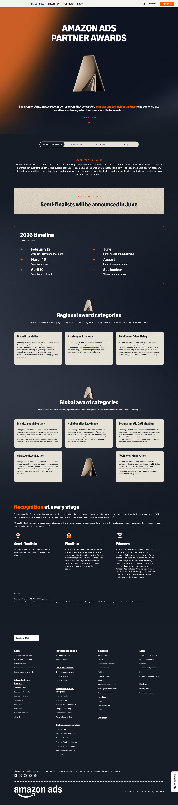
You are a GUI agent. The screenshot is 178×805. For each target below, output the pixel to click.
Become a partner (146, 693)
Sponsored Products (22, 692)
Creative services (62, 676)
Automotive (102, 655)
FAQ (141, 672)
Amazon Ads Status (101, 771)
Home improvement (106, 693)
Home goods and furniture (108, 689)
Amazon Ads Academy (148, 655)
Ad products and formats (22, 682)
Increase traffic (20, 664)
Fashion (101, 672)
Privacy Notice (49, 771)
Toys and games (104, 705)
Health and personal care (107, 684)
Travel (100, 709)
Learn (80, 3)
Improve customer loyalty (24, 672)
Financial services (104, 676)
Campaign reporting (63, 708)
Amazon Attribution (63, 696)
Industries (103, 650)
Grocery (101, 680)
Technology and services (68, 725)
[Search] (144, 4)
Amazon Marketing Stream (66, 704)
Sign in (152, 3)
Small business (36, 3)
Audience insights (63, 655)
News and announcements (149, 676)
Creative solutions (65, 667)
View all (17, 717)
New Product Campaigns (65, 750)
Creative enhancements (65, 672)
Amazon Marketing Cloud (66, 734)
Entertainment (103, 668)
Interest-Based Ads (66, 771)
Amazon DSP (61, 729)
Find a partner (144, 689)
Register (167, 3)
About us (17, 771)
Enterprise (54, 3)
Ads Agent (60, 754)
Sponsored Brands (21, 696)
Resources (143, 664)
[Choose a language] (26, 638)
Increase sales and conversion (25, 668)
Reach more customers (23, 659)
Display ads (18, 700)
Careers (117, 771)
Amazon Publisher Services (66, 742)
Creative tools (61, 680)
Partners (68, 3)
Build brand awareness (23, 655)
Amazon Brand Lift (63, 700)
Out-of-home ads (21, 713)
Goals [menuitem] (17, 650)
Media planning (62, 659)
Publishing (102, 697)
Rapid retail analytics (64, 717)
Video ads (18, 704)
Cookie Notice (84, 771)
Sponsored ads (20, 688)
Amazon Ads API (62, 738)
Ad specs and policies (147, 668)
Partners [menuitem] (144, 684)
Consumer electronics (106, 664)
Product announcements (149, 659)
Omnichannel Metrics (64, 713)
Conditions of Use (33, 771)
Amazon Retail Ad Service (66, 746)
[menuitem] (26, 702)
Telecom (101, 701)
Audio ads (18, 708)
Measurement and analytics (65, 690)
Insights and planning (66, 650)
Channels (102, 717)
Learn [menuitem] (142, 650)
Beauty (100, 659)
